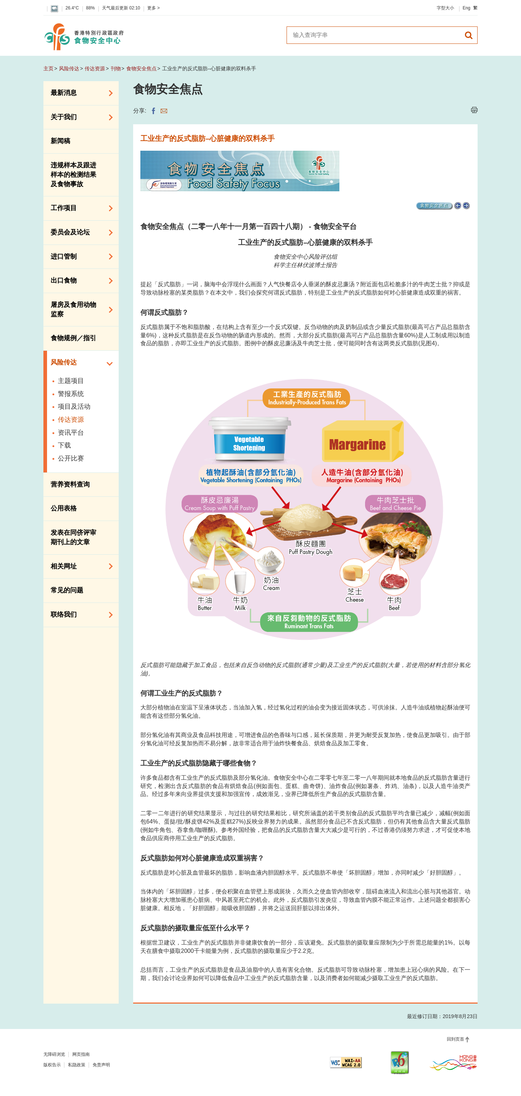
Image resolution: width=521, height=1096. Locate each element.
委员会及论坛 (79, 232)
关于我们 (79, 117)
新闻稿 (60, 141)
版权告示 (52, 1064)
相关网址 (79, 566)
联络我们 (79, 614)
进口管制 (79, 256)
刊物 (116, 68)
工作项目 (79, 208)
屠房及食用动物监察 (79, 309)
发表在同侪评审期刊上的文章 (73, 537)
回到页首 (455, 1039)
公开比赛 (71, 458)
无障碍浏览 (54, 1054)
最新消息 (79, 93)
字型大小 (445, 8)
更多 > (153, 8)
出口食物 (79, 280)
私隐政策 (76, 1064)
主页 (48, 68)
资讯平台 (71, 432)
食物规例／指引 (73, 338)
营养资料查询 (70, 484)
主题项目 (71, 380)
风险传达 (69, 68)
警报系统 (71, 393)
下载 (64, 445)
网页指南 (81, 1054)
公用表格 (64, 508)
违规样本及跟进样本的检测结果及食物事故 (73, 174)
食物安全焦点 (141, 68)
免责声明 (101, 1064)
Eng (466, 8)
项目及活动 (74, 406)
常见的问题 (67, 590)
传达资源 (95, 68)
